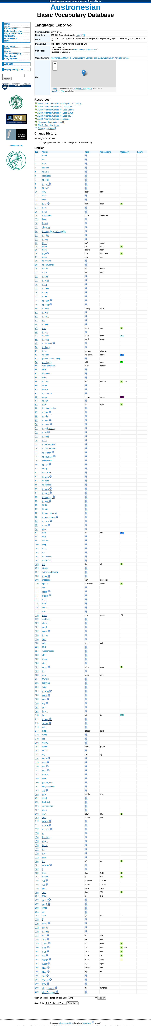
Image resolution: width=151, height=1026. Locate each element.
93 (36, 517)
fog (43, 671)
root (44, 604)
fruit (44, 612)
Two (44, 940)
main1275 (80, 35)
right (44, 164)
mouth (45, 269)
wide (44, 778)
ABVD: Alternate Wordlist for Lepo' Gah (54, 107)
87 (36, 493)
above (45, 841)
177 (36, 849)
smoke (45, 723)
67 (36, 412)
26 (36, 253)
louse (44, 576)
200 (36, 947)
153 (36, 754)
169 (36, 817)
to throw (45, 521)
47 (36, 336)
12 (36, 200)
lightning (46, 683)
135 (36, 683)
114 (36, 600)
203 (36, 959)
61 (36, 389)
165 (36, 802)
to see (45, 332)
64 (36, 401)
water (44, 631)
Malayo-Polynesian (71, 58)
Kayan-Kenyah (115, 58)
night (44, 810)
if (42, 919)
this (43, 849)
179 (36, 857)
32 (36, 276)
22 (36, 239)
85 (36, 485)
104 (36, 561)
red (43, 739)
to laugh (45, 280)
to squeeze (47, 497)
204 (36, 964)
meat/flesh (46, 557)
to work (45, 477)
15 (36, 212)
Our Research (10, 38)
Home (7, 24)
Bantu (98, 1)
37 (36, 296)
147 (36, 731)
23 (36, 243)
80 (36, 465)
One (44, 936)
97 (36, 533)
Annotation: (105, 152)
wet (43, 707)
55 (36, 366)
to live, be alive (48, 448)
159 (36, 778)
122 (36, 631)
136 (36, 687)
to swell (45, 493)
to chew (45, 301)
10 (36, 192)
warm (44, 695)
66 (36, 408)
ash (44, 727)
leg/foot (45, 168)
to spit (45, 292)
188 (36, 900)
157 (36, 770)
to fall (44, 525)
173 (36, 833)
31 (36, 272)
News (7, 41)
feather (45, 540)
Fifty (44, 984)
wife (44, 378)
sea (44, 639)
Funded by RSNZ (16, 145)
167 (36, 810)
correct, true (47, 806)
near (44, 857)
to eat (44, 296)
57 (36, 374)
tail (43, 564)
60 (36, 385)
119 (36, 619)
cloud (44, 667)
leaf (44, 600)
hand (44, 156)
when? (45, 821)
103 (36, 557)
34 (36, 284)
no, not (45, 927)
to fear (45, 239)
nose (44, 257)
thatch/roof (47, 393)
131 (36, 667)
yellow (45, 743)
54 (36, 362)
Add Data (8, 64)
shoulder (46, 227)
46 (36, 332)
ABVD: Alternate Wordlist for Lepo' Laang (55, 110)
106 (36, 568)
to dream (46, 347)
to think (45, 235)
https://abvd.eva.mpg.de (60, 1)
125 (36, 643)
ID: (36, 152)
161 (36, 787)
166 (36, 806)
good (44, 798)
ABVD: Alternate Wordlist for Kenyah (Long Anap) (59, 104)
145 (36, 723)
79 (36, 460)
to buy (45, 509)
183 (36, 873)
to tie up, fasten (49, 408)
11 (36, 196)
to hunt (45, 420)
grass (44, 615)
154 (36, 758)
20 (36, 231)
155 (36, 762)
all (43, 912)
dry (43, 703)
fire (43, 715)
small (44, 751)
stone (44, 623)
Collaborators (10, 29)
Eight (44, 964)
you (44, 888)
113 (36, 595)
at (43, 833)
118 (36, 615)
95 (36, 525)
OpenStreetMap (58, 91)
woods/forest (48, 651)
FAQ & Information (13, 33)
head (44, 246)
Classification (10, 56)
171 (36, 825)
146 (36, 727)
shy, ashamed (48, 787)
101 (36, 548)
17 (36, 219)
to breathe (46, 261)
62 (36, 393)
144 (36, 719)
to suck (45, 316)
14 (36, 208)
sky (43, 655)
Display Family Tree (13, 69)
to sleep (45, 339)
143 (36, 715)
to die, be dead (48, 444)
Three (45, 944)
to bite (45, 312)
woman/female (48, 366)
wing (44, 544)
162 (36, 791)
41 (36, 312)
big (43, 754)
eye (44, 328)
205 (36, 968)
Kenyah (125, 58)
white (44, 735)
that (44, 853)
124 (36, 639)
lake (44, 647)
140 (36, 703)
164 (36, 798)
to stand (45, 355)
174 (36, 837)
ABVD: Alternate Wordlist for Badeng (53, 119)
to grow (45, 489)
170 (36, 821)
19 (36, 227)
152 (36, 751)
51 (36, 351)
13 (36, 204)
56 (36, 370)
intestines (46, 215)
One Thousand (48, 992)
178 (36, 853)
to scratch (46, 453)
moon (44, 659)
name (44, 397)
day (44, 814)
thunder (45, 679)
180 (36, 861)
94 (36, 521)
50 (36, 347)
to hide (45, 825)
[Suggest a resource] (47, 128)
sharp (44, 469)
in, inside (46, 837)
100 (36, 544)
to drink (45, 308)
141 (36, 707)
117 (36, 612)
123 (36, 635)
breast (45, 223)
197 (36, 935)
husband (46, 374)
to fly (44, 548)
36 (36, 292)
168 (36, 814)
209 (36, 988)
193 (36, 919)
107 (36, 572)
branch (45, 596)
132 (36, 671)
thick (44, 771)
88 (36, 497)
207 (36, 980)
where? (45, 865)
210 (36, 992)
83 (36, 477)
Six (43, 956)
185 (36, 881)
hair (44, 254)
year (44, 817)
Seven (45, 960)
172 (36, 829)
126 (36, 647)
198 (36, 939)
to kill (44, 440)
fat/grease (46, 561)
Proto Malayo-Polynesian (84, 50)
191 (36, 912)
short (44, 759)
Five (44, 952)
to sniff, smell (48, 265)
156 (36, 766)
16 (36, 215)
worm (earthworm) (50, 572)
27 (36, 257)
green (44, 747)
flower (45, 608)
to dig (44, 505)
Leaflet (54, 88)
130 (36, 663)
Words (7, 49)
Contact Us (9, 36)
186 (36, 888)
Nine (44, 968)
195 (36, 927)
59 (36, 381)
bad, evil (46, 802)
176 (36, 845)
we (43, 881)
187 (36, 896)
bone (44, 212)
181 (36, 865)
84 (36, 481)
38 (36, 300)
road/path (46, 176)
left (43, 160)
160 (36, 782)
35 (36, 288)
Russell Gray (87, 1023)
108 (36, 576)
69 (36, 420)
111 (36, 587)
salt (43, 643)
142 (36, 711)
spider (45, 584)
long (44, 763)
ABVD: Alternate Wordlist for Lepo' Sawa (55, 113)
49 (36, 343)
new (44, 794)
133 (36, 675)
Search (7, 51)
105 (36, 564)
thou (44, 873)
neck (44, 250)
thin (44, 767)
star (44, 663)
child (44, 370)
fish (43, 587)
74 (36, 440)
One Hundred (48, 988)
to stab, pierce (48, 428)
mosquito (46, 580)
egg (44, 536)
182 (36, 869)
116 (36, 608)
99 (36, 540)
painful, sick (47, 782)
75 (36, 444)
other (44, 908)
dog (44, 529)
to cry (44, 284)
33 (36, 280)
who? (44, 904)
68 (36, 416)
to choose (46, 485)
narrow (45, 774)
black (44, 731)
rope (44, 404)
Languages (9, 46)
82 (36, 473)
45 (36, 328)
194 (36, 923)
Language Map (11, 58)
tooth (44, 272)
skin (44, 200)
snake (45, 568)
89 (36, 501)
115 (36, 604)
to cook (45, 305)
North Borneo (86, 58)
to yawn (45, 336)
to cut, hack (47, 457)
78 (36, 456)
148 (36, 735)
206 (36, 976)
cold (44, 699)
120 (36, 623)
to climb (45, 829)
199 (36, 943)
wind (44, 687)
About (7, 26)
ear (43, 320)
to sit (44, 351)
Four (44, 948)
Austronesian (79, 1)
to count (45, 931)
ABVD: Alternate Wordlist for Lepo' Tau (54, 116)
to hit (44, 433)
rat (43, 553)
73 (36, 436)
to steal (45, 436)
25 (36, 250)
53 (36, 359)
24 (36, 246)
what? (45, 900)
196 (36, 931)
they (44, 896)
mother (45, 381)
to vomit (45, 288)
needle (45, 416)
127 (36, 651)
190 (36, 908)
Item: (87, 152)
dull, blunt (46, 473)
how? (44, 923)
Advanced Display (12, 53)
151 (36, 747)
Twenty (45, 980)
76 (36, 448)
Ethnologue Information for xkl (51, 122)
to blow (45, 691)
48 (36, 339)
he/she (45, 877)
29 (36, 265)
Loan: (140, 152)
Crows (91, 1)
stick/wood (47, 460)
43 (36, 320)
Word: (45, 152)
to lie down (47, 343)
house (45, 389)
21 (36, 235)
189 (36, 904)
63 (36, 397)
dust (44, 196)
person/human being (51, 359)
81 (36, 469)
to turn (45, 184)
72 (36, 432)
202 (36, 955)
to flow (45, 635)
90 (36, 505)
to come (45, 180)
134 (36, 679)
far (43, 861)
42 (36, 316)
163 (36, 794)
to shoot (45, 424)
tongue (45, 276)
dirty (44, 192)
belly (44, 208)
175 (36, 841)
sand (44, 627)
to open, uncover (49, 513)
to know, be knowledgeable (54, 231)
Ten (44, 976)
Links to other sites (13, 31)
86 (36, 489)
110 (36, 584)
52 (36, 355)
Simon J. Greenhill (65, 1023)
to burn (45, 719)
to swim (45, 188)
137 (36, 691)
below (45, 845)
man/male (46, 362)
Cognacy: (124, 152)
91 (36, 509)
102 (36, 553)
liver (44, 219)
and (44, 915)
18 (36, 223)
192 (36, 915)
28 (36, 261)
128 (36, 655)
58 (36, 378)
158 (36, 774)
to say (45, 401)
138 (36, 695)
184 (36, 877)
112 (36, 591)
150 (36, 743)
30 (36, 269)
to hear (45, 324)
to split (45, 465)
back (44, 204)
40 (36, 308)
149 (36, 739)
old (43, 791)
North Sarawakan (100, 58)
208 (36, 984)
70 (36, 424)
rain (44, 675)
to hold (45, 501)
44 (36, 324)
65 (36, 404)
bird (44, 533)
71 (36, 428)
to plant (45, 481)
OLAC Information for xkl (48, 125)
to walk (45, 172)
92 (36, 513)
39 (36, 304)
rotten (44, 592)
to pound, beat (48, 517)
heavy (45, 711)
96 (36, 529)
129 (36, 659)
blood (44, 243)
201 (36, 951)
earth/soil (46, 619)
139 (36, 699)
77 (36, 452)
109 (36, 580)
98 (36, 536)
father (44, 385)
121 (36, 627)
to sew (45, 412)
